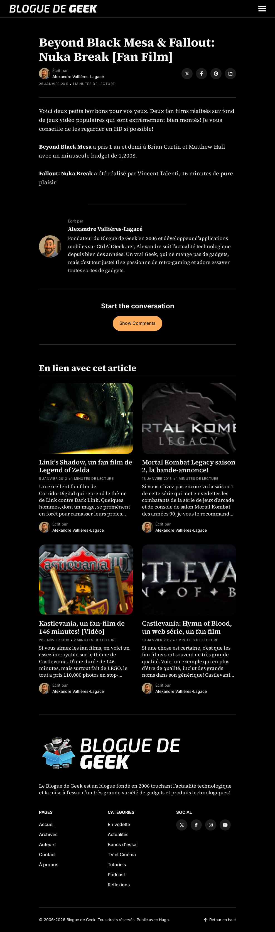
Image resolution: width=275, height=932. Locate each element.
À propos (48, 864)
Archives (48, 834)
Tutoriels (117, 864)
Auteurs (47, 844)
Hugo (164, 919)
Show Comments (137, 323)
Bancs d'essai (123, 844)
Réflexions (119, 884)
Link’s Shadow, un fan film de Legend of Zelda (85, 466)
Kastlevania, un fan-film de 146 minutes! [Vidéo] (82, 627)
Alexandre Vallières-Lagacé (78, 76)
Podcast (116, 874)
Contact (47, 854)
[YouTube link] (225, 825)
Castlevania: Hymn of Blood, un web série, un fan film (187, 627)
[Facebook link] (196, 825)
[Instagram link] (210, 825)
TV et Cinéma (122, 854)
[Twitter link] (181, 825)
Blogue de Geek (81, 919)
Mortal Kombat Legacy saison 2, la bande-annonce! (188, 466)
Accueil (47, 824)
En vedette (119, 824)
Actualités (118, 834)
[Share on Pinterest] (216, 73)
